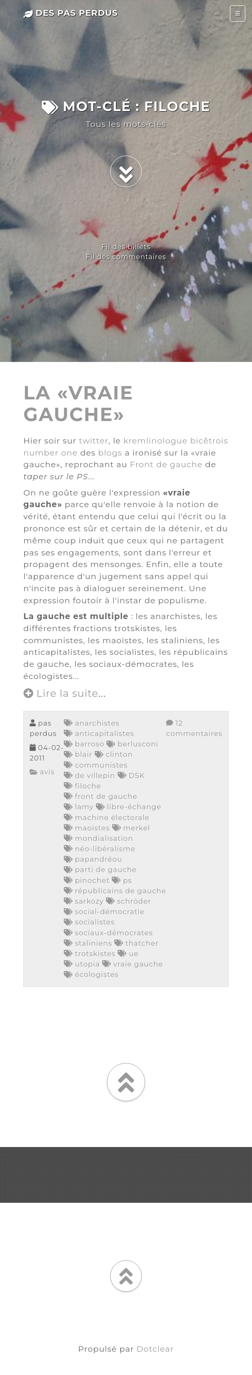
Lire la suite (60, 693)
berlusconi (132, 744)
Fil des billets (126, 247)
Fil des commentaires (126, 257)
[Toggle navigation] (237, 13)
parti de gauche (100, 869)
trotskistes (90, 953)
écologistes (91, 974)
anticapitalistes (99, 733)
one (69, 453)
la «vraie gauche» (78, 404)
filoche (82, 786)
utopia (82, 964)
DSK (131, 775)
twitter (93, 441)
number (41, 453)
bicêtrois (209, 441)
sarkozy (84, 901)
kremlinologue (155, 441)
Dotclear (155, 1349)
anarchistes (91, 723)
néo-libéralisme (100, 849)
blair (78, 754)
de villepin (89, 775)
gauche (186, 464)
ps (122, 880)
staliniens (88, 943)
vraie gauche (132, 964)
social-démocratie (104, 911)
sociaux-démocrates (108, 933)
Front (142, 464)
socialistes (89, 922)
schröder (128, 901)
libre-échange (128, 807)
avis (42, 772)
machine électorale (106, 817)
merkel (131, 828)
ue (128, 953)
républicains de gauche (115, 891)
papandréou (93, 859)
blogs (110, 453)
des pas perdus (70, 13)
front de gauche (100, 796)
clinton (114, 754)
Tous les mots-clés (126, 124)
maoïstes (87, 828)
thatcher (136, 943)
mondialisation (98, 838)
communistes (96, 765)
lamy (78, 807)
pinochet (87, 880)
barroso (84, 744)
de (161, 464)
